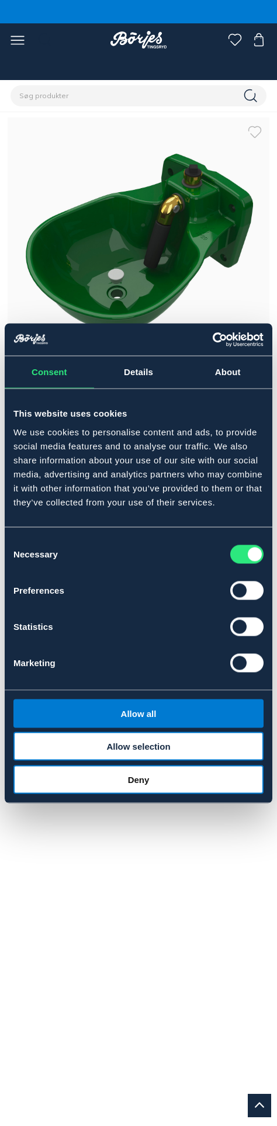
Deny (139, 779)
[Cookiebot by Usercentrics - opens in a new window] (212, 339)
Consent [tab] (49, 372)
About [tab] (228, 372)
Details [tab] (138, 372)
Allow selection (138, 746)
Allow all (139, 713)
